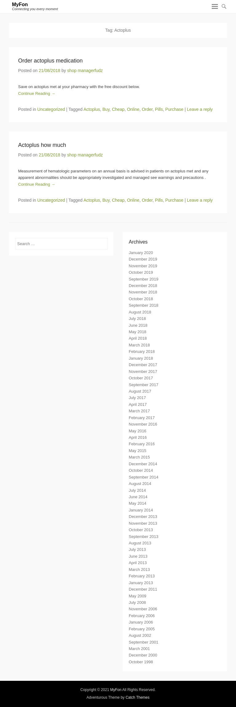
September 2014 (143, 477)
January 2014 (141, 510)
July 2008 (137, 602)
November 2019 (143, 266)
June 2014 (138, 497)
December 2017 (143, 364)
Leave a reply (200, 109)
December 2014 (143, 464)
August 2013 (140, 543)
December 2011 (143, 589)
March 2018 (139, 345)
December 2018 (143, 285)
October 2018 (141, 299)
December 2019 (143, 259)
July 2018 (137, 318)
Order (147, 109)
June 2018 (138, 325)
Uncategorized (51, 109)
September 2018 (143, 305)
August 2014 (140, 483)
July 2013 (137, 549)
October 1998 (141, 662)
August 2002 (140, 635)
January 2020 (141, 252)
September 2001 (143, 642)
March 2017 (139, 411)
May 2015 (137, 450)
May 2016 (137, 431)
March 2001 (139, 648)
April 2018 (138, 338)
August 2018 (140, 312)
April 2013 (138, 562)
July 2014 (137, 490)
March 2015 (139, 457)
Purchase (174, 109)
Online (133, 109)
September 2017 (143, 384)
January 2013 (141, 582)
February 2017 (142, 417)
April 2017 (138, 404)
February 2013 (142, 576)
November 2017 (143, 371)
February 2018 (142, 351)
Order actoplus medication (50, 61)
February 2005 (142, 629)
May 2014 (137, 503)
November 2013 (143, 523)
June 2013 (138, 556)
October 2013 (141, 529)
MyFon (20, 4)
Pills (159, 109)
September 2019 (143, 279)
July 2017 (137, 397)
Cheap (118, 109)
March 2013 (139, 569)
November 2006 (143, 609)
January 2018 (141, 358)
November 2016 (143, 424)
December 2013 (143, 516)
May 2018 (137, 331)
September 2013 (143, 536)
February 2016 (142, 444)
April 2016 (138, 437)
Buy (105, 109)
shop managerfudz (85, 70)
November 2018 (143, 292)
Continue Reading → (36, 93)
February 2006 (142, 615)
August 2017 (140, 391)
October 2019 (141, 272)
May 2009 (137, 596)
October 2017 (141, 378)
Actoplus (92, 109)
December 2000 (143, 655)
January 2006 (141, 622)
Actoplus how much (42, 145)
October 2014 (141, 470)
